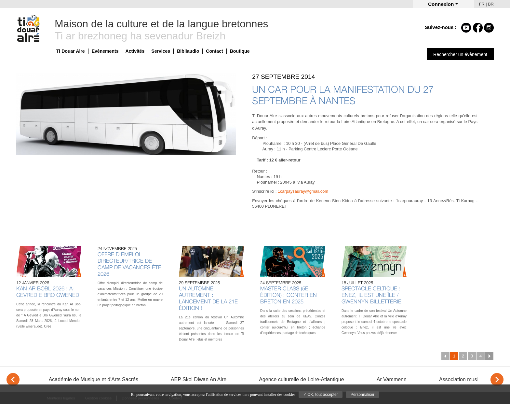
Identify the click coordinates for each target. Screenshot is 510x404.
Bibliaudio (188, 51)
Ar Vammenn (392, 379)
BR (491, 4)
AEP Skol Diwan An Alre (198, 379)
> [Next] (496, 379)
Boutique (240, 51)
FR (482, 4)
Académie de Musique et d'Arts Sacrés (93, 379)
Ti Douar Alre (70, 51)
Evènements (105, 51)
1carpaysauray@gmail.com (303, 191)
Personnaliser (362, 394)
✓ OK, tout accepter (320, 394)
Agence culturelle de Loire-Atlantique (301, 379)
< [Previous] (13, 379)
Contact (214, 51)
